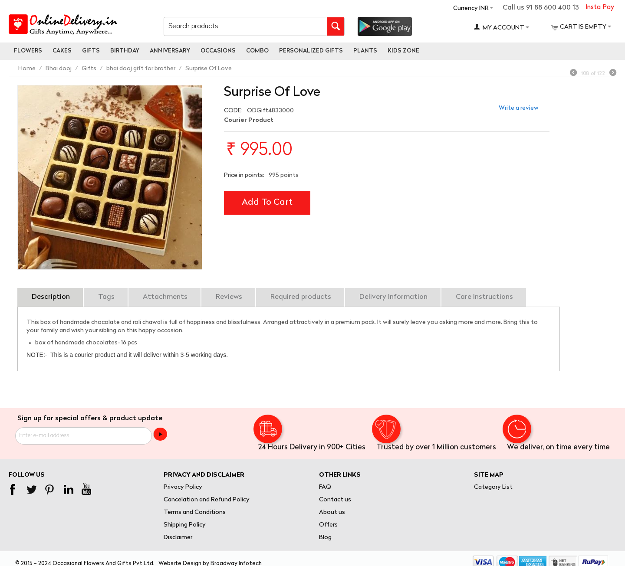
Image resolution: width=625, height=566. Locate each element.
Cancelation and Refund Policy (207, 500)
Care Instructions (484, 297)
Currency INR (471, 8)
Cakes (62, 51)
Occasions (218, 51)
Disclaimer (178, 537)
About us (332, 512)
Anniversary (170, 51)
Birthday (124, 51)
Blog (325, 537)
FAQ (325, 487)
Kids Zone (403, 51)
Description (51, 297)
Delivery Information (393, 297)
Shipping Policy (185, 525)
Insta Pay (600, 7)
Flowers (28, 51)
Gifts (91, 51)
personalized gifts (311, 51)
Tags (106, 297)
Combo (257, 51)
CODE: (233, 111)
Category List (493, 487)
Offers (328, 525)
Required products (300, 297)
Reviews (229, 297)
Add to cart (267, 202)
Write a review (519, 108)
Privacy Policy (183, 487)
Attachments (165, 297)
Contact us (335, 500)
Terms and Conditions (195, 512)
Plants (365, 51)
